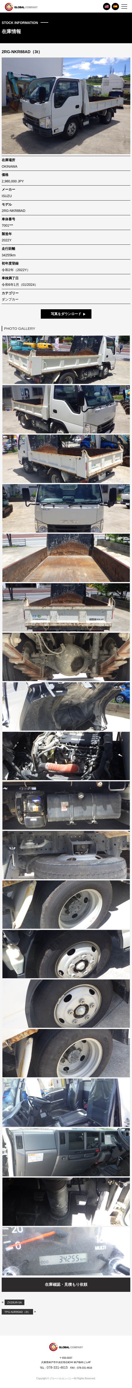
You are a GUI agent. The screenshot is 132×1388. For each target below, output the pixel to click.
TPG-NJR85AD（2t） (17, 1311)
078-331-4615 (57, 1367)
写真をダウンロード (66, 314)
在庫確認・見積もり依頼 (66, 1284)
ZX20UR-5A (14, 1302)
